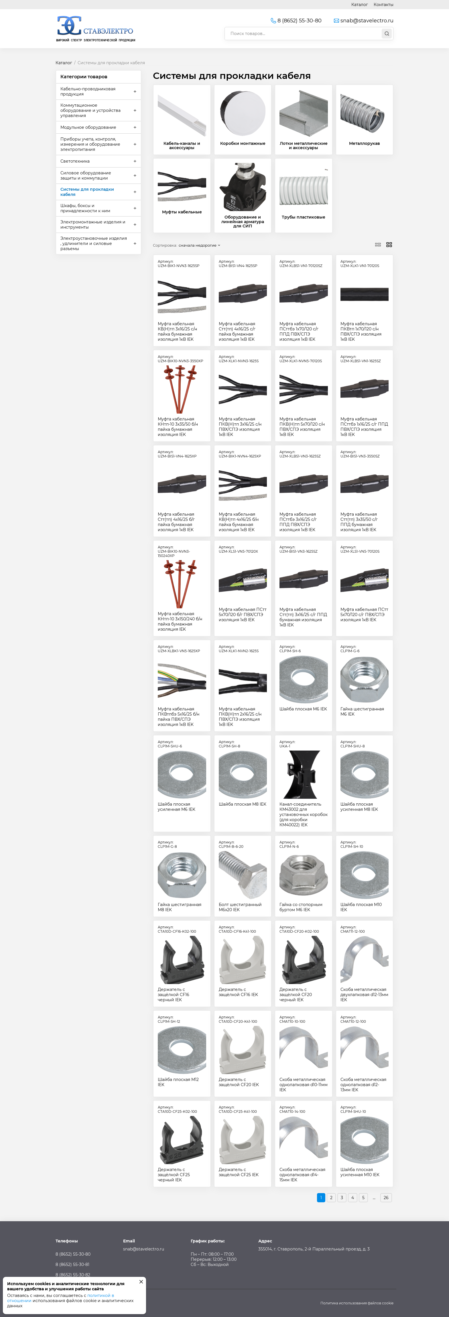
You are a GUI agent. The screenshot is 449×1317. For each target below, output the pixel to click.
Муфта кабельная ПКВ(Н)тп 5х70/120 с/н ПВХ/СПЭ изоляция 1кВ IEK (302, 426)
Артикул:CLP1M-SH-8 (229, 744)
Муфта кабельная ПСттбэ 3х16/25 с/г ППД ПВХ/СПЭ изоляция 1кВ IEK (298, 522)
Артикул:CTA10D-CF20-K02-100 (299, 929)
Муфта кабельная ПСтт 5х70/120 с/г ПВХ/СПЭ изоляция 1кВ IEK (364, 614)
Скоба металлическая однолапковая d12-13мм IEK (363, 1084)
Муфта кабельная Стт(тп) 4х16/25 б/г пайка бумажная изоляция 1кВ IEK (176, 522)
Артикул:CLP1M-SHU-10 (353, 1109)
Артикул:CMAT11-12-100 (352, 929)
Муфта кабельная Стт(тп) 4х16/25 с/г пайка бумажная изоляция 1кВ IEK (237, 331)
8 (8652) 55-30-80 (296, 20)
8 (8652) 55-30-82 (73, 1274)
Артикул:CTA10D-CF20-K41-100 (238, 1019)
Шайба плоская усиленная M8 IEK (359, 807)
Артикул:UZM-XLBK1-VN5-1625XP (179, 648)
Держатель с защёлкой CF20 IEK (239, 1082)
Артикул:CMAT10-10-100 (292, 1019)
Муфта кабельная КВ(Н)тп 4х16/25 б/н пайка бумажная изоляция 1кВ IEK (239, 522)
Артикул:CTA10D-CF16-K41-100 (237, 929)
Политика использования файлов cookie (356, 1303)
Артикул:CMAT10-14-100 (292, 1109)
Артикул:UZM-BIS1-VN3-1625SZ (298, 549)
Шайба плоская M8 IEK (242, 804)
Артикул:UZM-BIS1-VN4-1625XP (177, 454)
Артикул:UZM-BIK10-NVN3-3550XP (180, 358)
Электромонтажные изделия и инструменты (92, 224)
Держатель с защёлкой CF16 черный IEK (173, 994)
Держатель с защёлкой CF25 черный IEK (174, 1174)
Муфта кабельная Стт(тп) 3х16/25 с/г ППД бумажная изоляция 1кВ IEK (303, 617)
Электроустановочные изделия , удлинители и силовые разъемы (93, 243)
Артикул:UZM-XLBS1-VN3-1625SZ (300, 454)
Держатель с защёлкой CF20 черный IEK (295, 994)
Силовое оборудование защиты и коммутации (85, 175)
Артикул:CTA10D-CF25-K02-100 (177, 1109)
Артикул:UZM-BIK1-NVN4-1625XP (240, 454)
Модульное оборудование (88, 127)
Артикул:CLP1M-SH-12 (169, 1019)
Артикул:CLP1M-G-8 (167, 844)
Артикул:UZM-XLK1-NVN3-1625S (239, 358)
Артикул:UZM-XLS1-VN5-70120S (359, 549)
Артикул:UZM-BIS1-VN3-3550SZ (360, 454)
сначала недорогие (197, 245)
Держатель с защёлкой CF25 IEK (239, 1172)
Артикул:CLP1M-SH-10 (351, 844)
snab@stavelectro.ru (363, 20)
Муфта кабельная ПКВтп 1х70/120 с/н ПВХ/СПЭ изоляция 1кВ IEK (360, 331)
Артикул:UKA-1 (287, 744)
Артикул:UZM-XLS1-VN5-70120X (238, 549)
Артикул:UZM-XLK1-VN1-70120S (359, 263)
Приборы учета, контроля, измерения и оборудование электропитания (90, 144)
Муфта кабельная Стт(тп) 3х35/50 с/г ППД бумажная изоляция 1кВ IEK (359, 522)
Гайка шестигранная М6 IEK (362, 711)
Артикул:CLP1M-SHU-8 (352, 744)
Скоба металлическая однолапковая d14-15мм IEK (302, 1174)
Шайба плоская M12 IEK (178, 1082)
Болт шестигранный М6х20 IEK (240, 907)
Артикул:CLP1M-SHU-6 (170, 744)
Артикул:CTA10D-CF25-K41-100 (238, 1109)
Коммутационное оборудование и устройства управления (90, 110)
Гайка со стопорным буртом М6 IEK (300, 907)
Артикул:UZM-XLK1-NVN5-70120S (300, 358)
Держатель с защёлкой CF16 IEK (238, 992)
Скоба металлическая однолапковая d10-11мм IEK (303, 1084)
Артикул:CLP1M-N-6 (289, 844)
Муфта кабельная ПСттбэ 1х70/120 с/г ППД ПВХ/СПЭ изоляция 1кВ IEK (298, 331)
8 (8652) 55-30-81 (72, 1264)
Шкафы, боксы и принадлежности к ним (85, 208)
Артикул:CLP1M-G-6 (349, 648)
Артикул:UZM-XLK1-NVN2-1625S (239, 648)
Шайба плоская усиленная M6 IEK (176, 807)
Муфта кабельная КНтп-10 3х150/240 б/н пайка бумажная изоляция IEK (180, 621)
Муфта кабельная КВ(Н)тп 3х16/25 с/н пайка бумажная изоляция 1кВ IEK (177, 331)
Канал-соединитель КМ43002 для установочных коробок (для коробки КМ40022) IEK (303, 814)
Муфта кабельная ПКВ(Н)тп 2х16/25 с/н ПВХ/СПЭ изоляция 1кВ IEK (240, 716)
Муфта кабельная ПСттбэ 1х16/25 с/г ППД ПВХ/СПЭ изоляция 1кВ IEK (364, 426)
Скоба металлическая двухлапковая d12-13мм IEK (364, 994)
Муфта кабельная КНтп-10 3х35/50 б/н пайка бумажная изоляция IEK (178, 426)
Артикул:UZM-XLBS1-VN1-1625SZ (360, 358)
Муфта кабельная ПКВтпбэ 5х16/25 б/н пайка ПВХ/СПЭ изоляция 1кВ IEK (178, 716)
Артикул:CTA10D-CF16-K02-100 (177, 929)
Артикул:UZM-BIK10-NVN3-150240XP (174, 551)
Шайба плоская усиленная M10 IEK (359, 1172)
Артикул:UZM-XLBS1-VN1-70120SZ (300, 263)
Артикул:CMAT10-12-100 (353, 1019)
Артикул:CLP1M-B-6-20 (231, 844)
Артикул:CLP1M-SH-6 (290, 648)
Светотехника (75, 161)
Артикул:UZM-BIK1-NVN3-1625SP (179, 263)
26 (386, 1197)
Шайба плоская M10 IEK (361, 907)
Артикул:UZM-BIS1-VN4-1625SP (238, 263)
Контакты (383, 4)
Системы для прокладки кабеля (87, 192)
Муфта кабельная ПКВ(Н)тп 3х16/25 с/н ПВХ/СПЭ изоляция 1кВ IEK (240, 426)
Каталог (359, 4)
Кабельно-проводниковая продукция (87, 91)
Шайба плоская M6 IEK (303, 709)
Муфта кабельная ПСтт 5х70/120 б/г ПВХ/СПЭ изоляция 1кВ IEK (243, 614)
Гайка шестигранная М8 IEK (179, 907)
